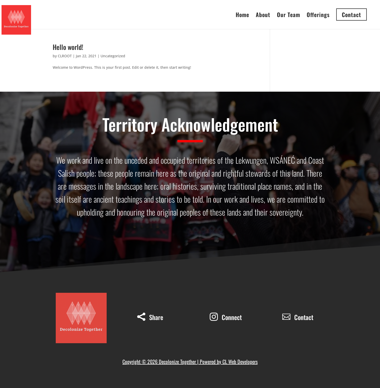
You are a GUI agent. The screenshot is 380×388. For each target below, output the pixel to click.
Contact (303, 317)
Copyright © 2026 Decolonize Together (159, 361)
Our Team (288, 16)
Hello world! (68, 47)
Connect (232, 317)
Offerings (318, 16)
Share (156, 317)
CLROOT (65, 55)
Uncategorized (113, 55)
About (263, 16)
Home (242, 16)
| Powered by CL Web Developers (227, 361)
